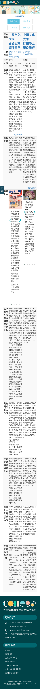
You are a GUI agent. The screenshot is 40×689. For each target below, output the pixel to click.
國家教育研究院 (10, 661)
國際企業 (14, 57)
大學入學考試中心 (11, 658)
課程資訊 (26, 21)
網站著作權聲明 (27, 681)
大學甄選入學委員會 (11, 665)
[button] (11, 305)
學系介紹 (13, 21)
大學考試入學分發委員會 (13, 669)
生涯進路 (13, 28)
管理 (12, 52)
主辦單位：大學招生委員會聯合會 (21, 623)
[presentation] (10, 220)
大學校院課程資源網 (11, 673)
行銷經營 (28, 54)
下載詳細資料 (16, 135)
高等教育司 (9, 654)
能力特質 (26, 28)
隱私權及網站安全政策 (14, 681)
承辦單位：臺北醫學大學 (18, 626)
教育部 (7, 650)
